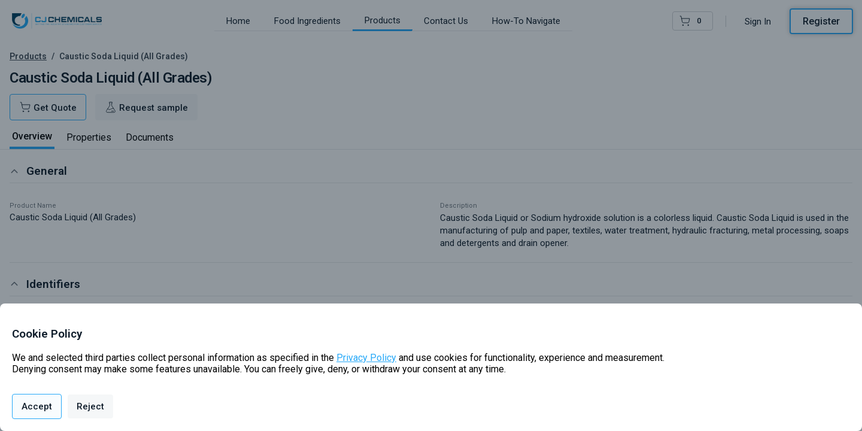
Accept (37, 406)
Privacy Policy (366, 357)
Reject (90, 406)
